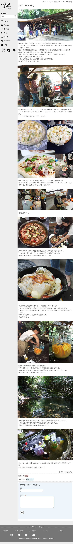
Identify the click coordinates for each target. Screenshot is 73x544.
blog (47, 532)
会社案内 (5, 532)
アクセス (33, 532)
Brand (61, 532)
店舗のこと (29, 479)
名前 (21, 488)
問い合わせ (20, 532)
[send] (15, 16)
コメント (23, 495)
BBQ (26, 475)
